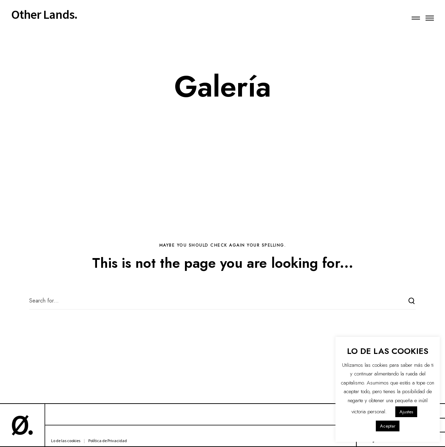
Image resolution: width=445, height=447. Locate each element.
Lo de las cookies (65, 440)
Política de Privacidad (107, 440)
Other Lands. (44, 14)
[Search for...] (222, 300)
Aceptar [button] (387, 426)
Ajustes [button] (406, 411)
